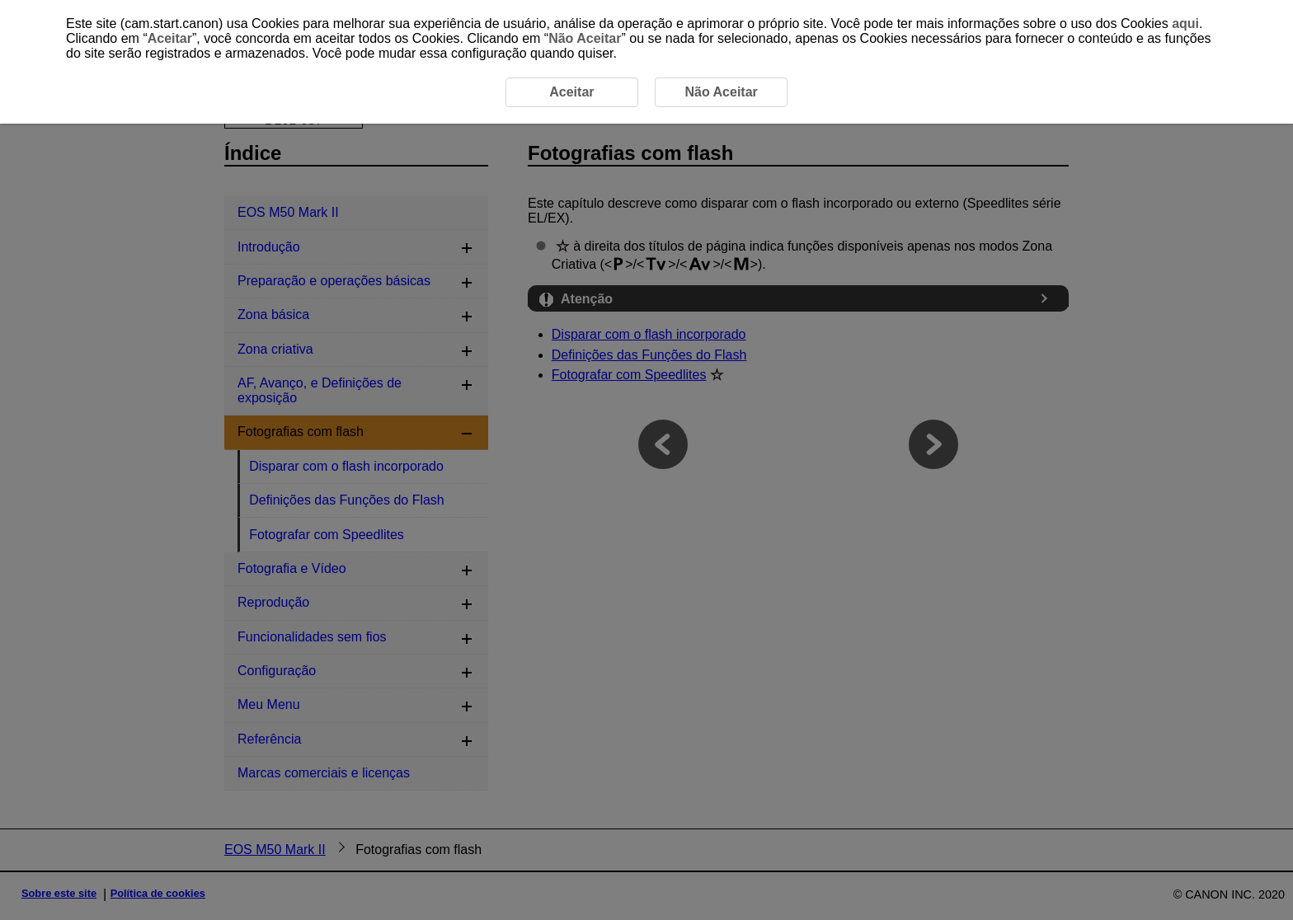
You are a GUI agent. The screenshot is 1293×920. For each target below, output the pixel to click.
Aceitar (170, 38)
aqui (1185, 23)
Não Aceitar (584, 38)
